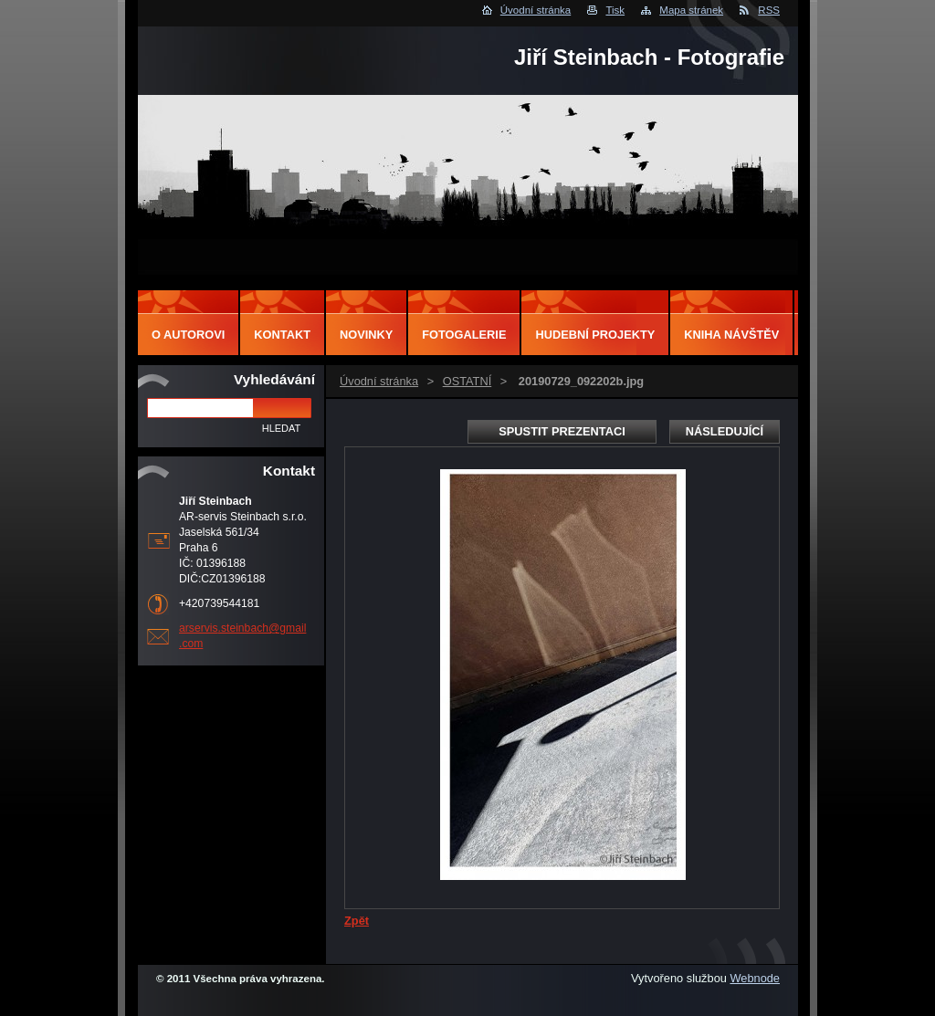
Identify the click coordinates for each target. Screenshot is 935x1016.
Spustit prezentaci (562, 431)
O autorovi (188, 334)
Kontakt (282, 334)
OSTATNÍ (467, 381)
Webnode (755, 978)
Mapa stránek (691, 10)
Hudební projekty (595, 334)
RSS (769, 10)
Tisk (615, 10)
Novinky (366, 334)
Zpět (356, 920)
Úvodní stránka (535, 10)
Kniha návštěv (731, 334)
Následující (724, 431)
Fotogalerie (464, 334)
